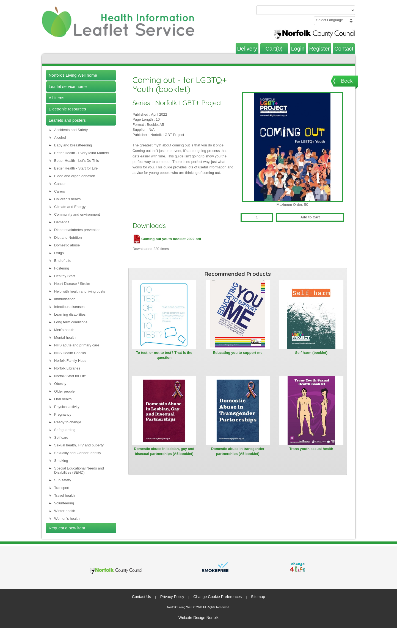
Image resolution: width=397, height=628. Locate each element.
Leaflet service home (68, 86)
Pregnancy (62, 414)
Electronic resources (67, 109)
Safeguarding (64, 430)
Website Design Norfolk (198, 617)
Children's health (67, 199)
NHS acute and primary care (76, 345)
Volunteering (64, 503)
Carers (59, 191)
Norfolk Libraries (67, 368)
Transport (61, 488)
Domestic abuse (67, 245)
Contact (343, 49)
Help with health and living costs (79, 291)
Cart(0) (274, 49)
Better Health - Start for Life (76, 168)
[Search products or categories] (305, 10)
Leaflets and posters (67, 120)
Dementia (62, 222)
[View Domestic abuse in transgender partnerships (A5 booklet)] (238, 410)
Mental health (65, 337)
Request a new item (67, 528)
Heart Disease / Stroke (72, 284)
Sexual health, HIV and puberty (79, 445)
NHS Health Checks (70, 353)
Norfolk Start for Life (70, 376)
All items (56, 97)
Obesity (60, 384)
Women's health (67, 518)
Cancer (60, 184)
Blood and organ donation (74, 176)
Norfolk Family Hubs (70, 361)
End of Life (62, 261)
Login (298, 49)
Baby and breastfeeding (73, 145)
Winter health (64, 511)
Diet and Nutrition (68, 237)
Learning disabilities (70, 314)
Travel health (64, 495)
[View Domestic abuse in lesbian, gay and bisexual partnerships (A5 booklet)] (164, 410)
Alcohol (60, 137)
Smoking (61, 461)
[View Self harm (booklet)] (311, 314)
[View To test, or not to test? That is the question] (164, 314)
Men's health (64, 330)
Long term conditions (70, 322)
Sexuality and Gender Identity (77, 453)
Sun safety (62, 480)
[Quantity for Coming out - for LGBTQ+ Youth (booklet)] (257, 217)
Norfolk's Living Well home (73, 75)
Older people (64, 391)
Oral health (63, 399)
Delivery (247, 49)
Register (319, 49)
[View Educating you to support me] (238, 314)
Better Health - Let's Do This (76, 161)
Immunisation (64, 299)
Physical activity (66, 407)
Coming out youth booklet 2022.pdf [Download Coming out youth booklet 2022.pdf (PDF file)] (167, 239)
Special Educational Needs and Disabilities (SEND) (79, 470)
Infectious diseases (69, 307)
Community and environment (77, 214)
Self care (61, 437)
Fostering (61, 268)
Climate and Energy (70, 207)
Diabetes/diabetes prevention (77, 230)
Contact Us (141, 596)
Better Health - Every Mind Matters (81, 153)
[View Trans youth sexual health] (311, 410)
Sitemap (258, 596)
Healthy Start (64, 276)
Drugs (59, 253)
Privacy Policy (172, 596)
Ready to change (67, 422)
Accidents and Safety (71, 130)
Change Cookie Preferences (217, 596)
